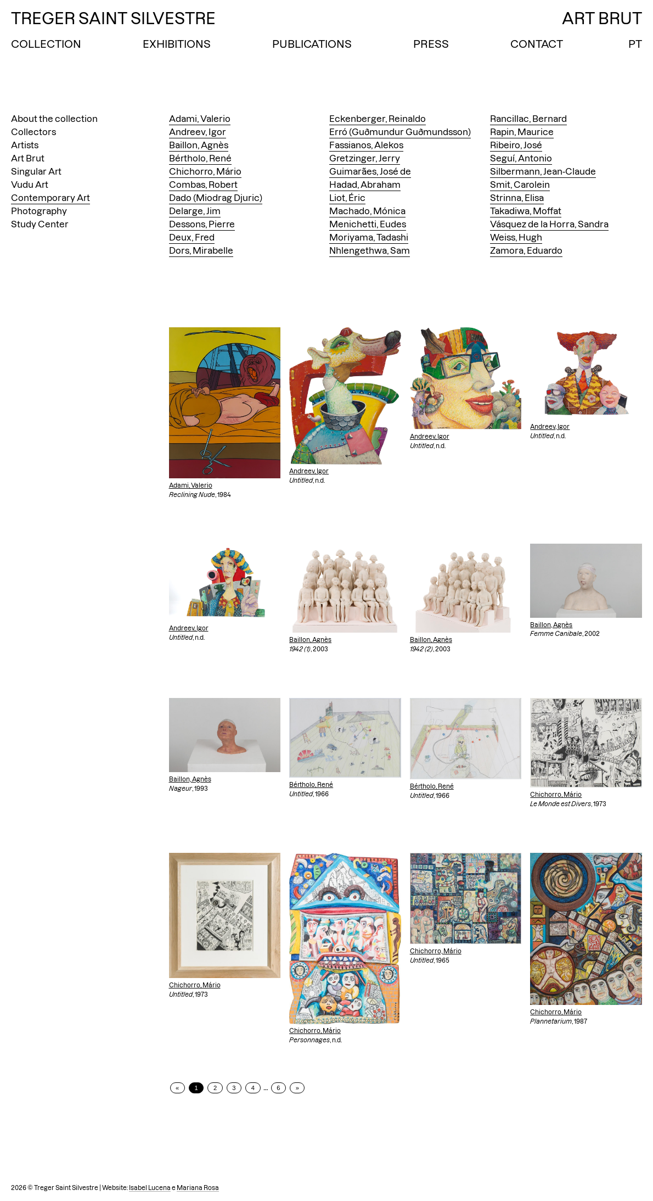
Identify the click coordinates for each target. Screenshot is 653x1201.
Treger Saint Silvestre (113, 18)
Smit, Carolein (520, 184)
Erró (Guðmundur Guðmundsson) (400, 132)
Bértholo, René (200, 158)
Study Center (40, 224)
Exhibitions (177, 44)
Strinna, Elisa (517, 198)
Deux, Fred (192, 237)
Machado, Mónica (367, 211)
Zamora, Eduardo (526, 250)
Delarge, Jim (195, 211)
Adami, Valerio (199, 119)
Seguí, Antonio (521, 158)
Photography (39, 211)
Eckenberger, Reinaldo (377, 119)
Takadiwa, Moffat (525, 211)
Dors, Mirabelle (201, 250)
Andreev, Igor (197, 132)
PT (635, 44)
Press (431, 44)
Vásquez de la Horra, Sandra (549, 224)
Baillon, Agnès (198, 145)
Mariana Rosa (198, 1188)
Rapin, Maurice (522, 132)
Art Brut (27, 158)
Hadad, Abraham (365, 184)
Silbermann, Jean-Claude (543, 171)
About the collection (54, 119)
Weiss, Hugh (516, 237)
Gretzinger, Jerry (364, 158)
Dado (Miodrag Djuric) (215, 198)
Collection (46, 44)
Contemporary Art (50, 198)
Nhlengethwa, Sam (369, 250)
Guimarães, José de (370, 171)
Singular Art (36, 171)
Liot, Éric (347, 198)
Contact (536, 44)
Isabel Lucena (150, 1188)
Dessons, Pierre (202, 224)
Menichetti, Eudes (367, 224)
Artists (24, 145)
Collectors (33, 132)
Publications (312, 44)
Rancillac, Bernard (528, 119)
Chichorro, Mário (205, 171)
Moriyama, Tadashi (368, 237)
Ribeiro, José (516, 145)
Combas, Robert (203, 184)
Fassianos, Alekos (366, 145)
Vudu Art (29, 184)
